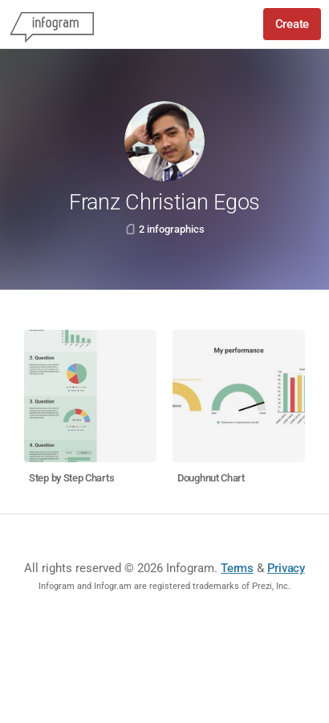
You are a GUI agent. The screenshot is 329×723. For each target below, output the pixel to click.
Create (292, 24)
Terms (237, 568)
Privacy (286, 568)
